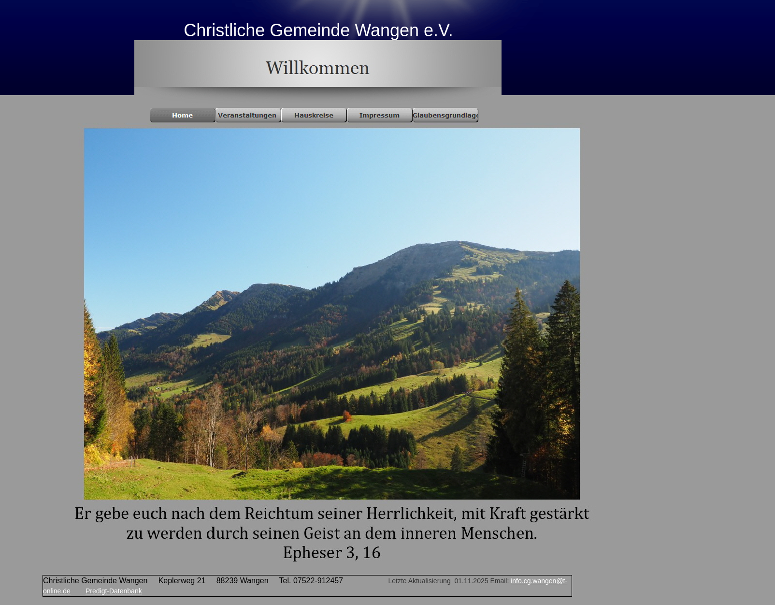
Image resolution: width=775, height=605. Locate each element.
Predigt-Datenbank (114, 591)
